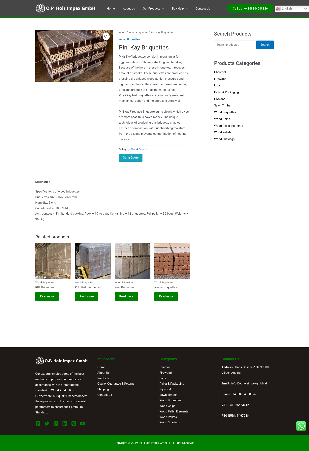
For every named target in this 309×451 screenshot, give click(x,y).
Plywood (220, 99)
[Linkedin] (64, 423)
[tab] (43, 182)
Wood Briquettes (139, 32)
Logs (217, 85)
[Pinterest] (73, 423)
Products (103, 378)
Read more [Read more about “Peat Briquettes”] (128, 297)
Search (264, 44)
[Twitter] (46, 423)
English (284, 8)
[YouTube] (82, 423)
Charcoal (220, 72)
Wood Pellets (223, 132)
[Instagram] (55, 423)
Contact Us (195, 8)
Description (43, 181)
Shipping (103, 389)
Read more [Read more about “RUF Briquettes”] (48, 297)
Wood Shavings (224, 139)
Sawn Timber (223, 105)
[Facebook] (37, 423)
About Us (127, 8)
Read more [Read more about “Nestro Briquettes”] (167, 297)
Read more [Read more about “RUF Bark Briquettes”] (88, 297)
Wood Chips (222, 119)
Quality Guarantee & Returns (116, 383)
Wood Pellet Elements (228, 126)
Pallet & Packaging (226, 92)
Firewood (220, 79)
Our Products (149, 8)
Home (111, 8)
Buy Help (174, 8)
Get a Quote (131, 157)
